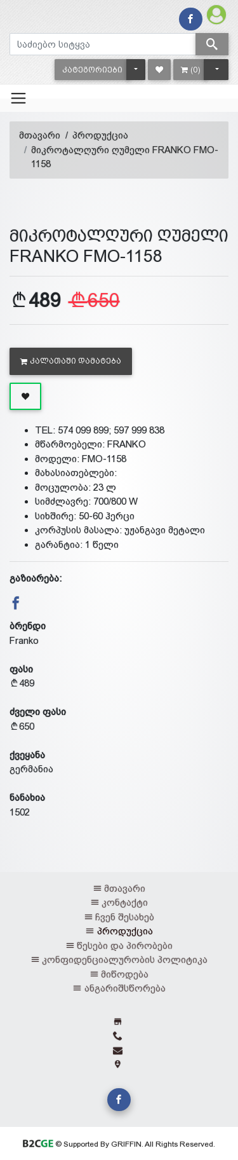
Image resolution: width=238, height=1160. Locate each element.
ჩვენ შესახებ (124, 916)
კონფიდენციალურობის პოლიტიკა (125, 959)
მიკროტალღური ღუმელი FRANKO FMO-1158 (124, 157)
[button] (92, 69)
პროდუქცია (100, 135)
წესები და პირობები (125, 945)
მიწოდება (125, 974)
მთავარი (39, 135)
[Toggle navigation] (18, 98)
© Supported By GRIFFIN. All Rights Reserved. (119, 1144)
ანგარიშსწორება (125, 988)
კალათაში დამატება (70, 361)
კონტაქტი (125, 902)
